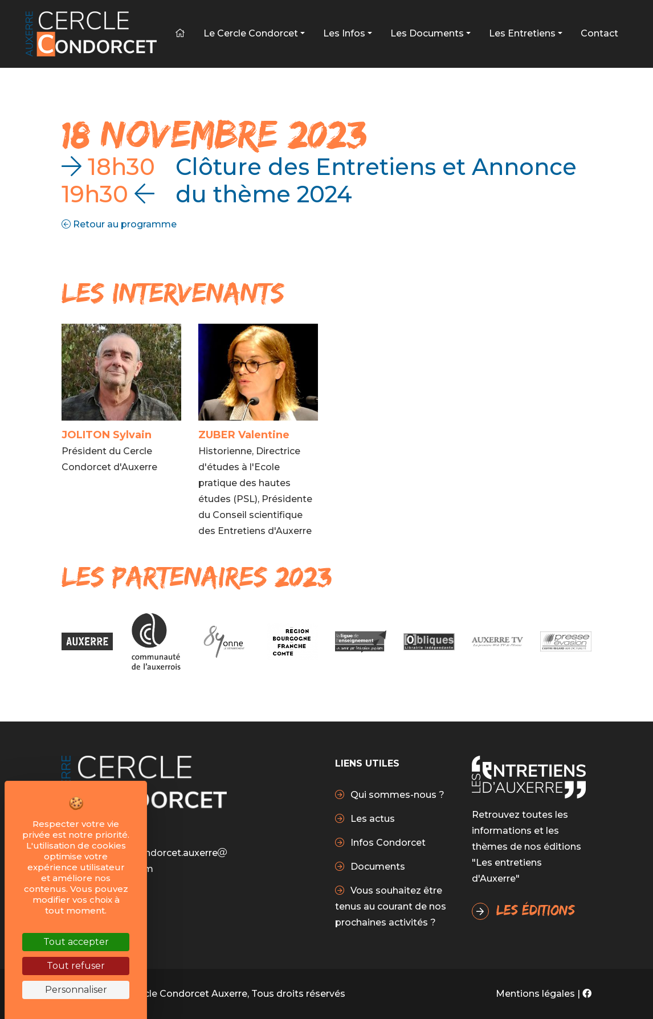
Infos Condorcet (387, 842)
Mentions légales (535, 993)
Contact (599, 33)
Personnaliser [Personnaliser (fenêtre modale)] (76, 989)
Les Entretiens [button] (522, 33)
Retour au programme (119, 224)
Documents (376, 866)
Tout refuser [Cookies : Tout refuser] (76, 965)
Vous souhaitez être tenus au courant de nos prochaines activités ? (390, 906)
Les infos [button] (344, 33)
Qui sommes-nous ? (396, 794)
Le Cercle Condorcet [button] (250, 33)
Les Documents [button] (427, 33)
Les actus (371, 818)
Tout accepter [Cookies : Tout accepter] (76, 941)
